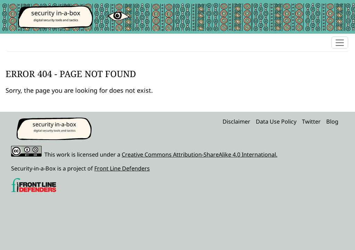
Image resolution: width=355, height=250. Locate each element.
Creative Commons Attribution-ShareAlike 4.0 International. (199, 154)
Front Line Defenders (122, 168)
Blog (332, 121)
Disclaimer (236, 121)
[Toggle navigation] (339, 42)
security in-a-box (55, 13)
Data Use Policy (276, 121)
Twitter (311, 121)
